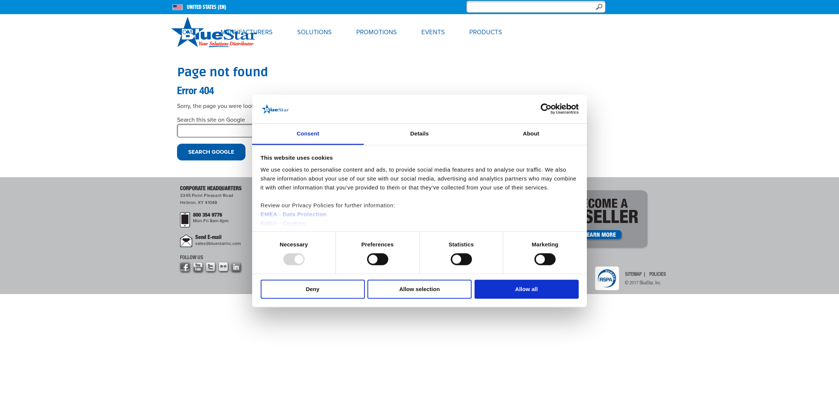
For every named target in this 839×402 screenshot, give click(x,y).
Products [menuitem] (485, 32)
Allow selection (419, 289)
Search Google (211, 152)
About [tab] (531, 133)
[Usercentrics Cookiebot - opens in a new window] (546, 109)
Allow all (526, 289)
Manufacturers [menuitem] (247, 32)
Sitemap (633, 274)
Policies (657, 274)
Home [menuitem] (187, 32)
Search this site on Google (211, 120)
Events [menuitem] (433, 32)
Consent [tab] (308, 133)
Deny (312, 289)
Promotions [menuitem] (376, 32)
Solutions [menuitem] (314, 32)
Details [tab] (419, 133)
